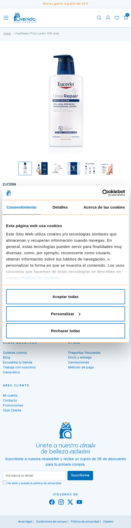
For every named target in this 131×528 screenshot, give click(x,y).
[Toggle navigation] (6, 18)
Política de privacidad (85, 521)
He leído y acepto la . (34, 483)
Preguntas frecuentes (84, 352)
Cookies (108, 521)
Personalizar (66, 313)
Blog (6, 357)
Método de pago (81, 367)
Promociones (13, 405)
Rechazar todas (65, 331)
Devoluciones (78, 362)
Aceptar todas (65, 296)
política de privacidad (47, 483)
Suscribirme (80, 475)
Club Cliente (12, 410)
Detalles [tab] (60, 207)
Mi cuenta (10, 395)
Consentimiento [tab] (22, 207)
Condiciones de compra (51, 521)
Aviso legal (25, 521)
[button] (125, 17)
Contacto (10, 400)
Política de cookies (40, 277)
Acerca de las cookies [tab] (104, 207)
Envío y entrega (80, 357)
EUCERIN (9, 184)
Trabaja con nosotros (19, 367)
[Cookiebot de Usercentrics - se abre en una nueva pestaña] (102, 192)
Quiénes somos (15, 352)
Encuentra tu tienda (17, 362)
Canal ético (11, 372)
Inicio (7, 33)
